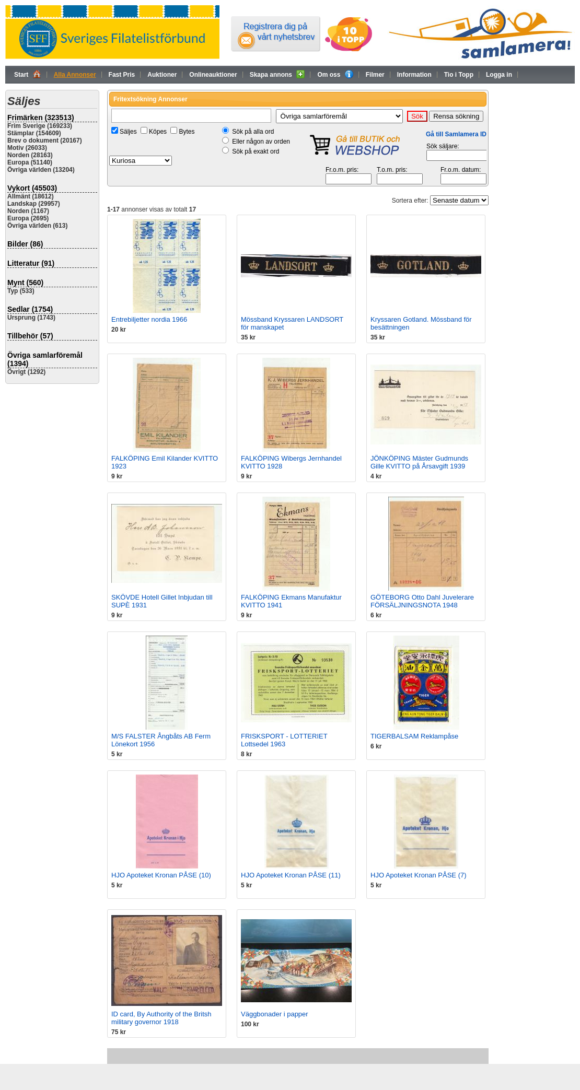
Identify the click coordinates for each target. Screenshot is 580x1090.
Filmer (375, 74)
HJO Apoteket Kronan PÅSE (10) (161, 875)
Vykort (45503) (32, 188)
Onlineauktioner (213, 74)
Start (27, 74)
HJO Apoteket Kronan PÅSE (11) (291, 875)
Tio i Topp (458, 74)
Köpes (158, 131)
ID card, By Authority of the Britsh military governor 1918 (161, 1018)
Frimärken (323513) (40, 117)
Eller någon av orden (261, 141)
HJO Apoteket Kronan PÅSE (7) (418, 875)
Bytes (186, 131)
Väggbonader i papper (274, 1014)
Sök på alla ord (253, 131)
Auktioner (162, 74)
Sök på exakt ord (255, 151)
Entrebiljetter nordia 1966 (149, 319)
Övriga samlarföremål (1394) (45, 359)
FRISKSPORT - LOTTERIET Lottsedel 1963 (284, 740)
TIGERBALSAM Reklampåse (414, 736)
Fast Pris (122, 74)
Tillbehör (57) (30, 336)
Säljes (128, 131)
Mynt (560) (25, 282)
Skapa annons (277, 74)
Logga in (499, 74)
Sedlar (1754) (30, 309)
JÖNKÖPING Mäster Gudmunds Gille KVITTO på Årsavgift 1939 (419, 462)
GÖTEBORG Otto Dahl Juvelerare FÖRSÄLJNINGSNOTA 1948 (422, 601)
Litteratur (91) (30, 263)
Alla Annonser (75, 74)
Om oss (335, 74)
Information (414, 74)
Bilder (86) (25, 244)
